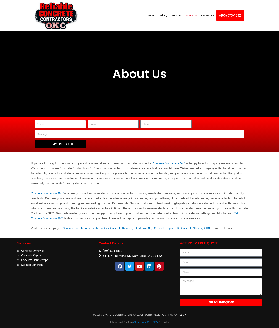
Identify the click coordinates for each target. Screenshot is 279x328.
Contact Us (207, 15)
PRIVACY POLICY (176, 314)
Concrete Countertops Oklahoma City (88, 228)
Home (150, 15)
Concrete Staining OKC (205, 228)
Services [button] (177, 15)
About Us (191, 15)
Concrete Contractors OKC (171, 163)
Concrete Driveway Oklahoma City (136, 228)
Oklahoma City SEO (146, 322)
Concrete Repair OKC (174, 228)
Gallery (163, 15)
